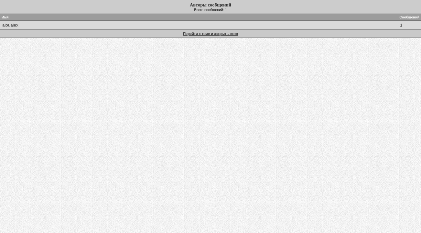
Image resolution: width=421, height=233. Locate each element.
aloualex (10, 25)
